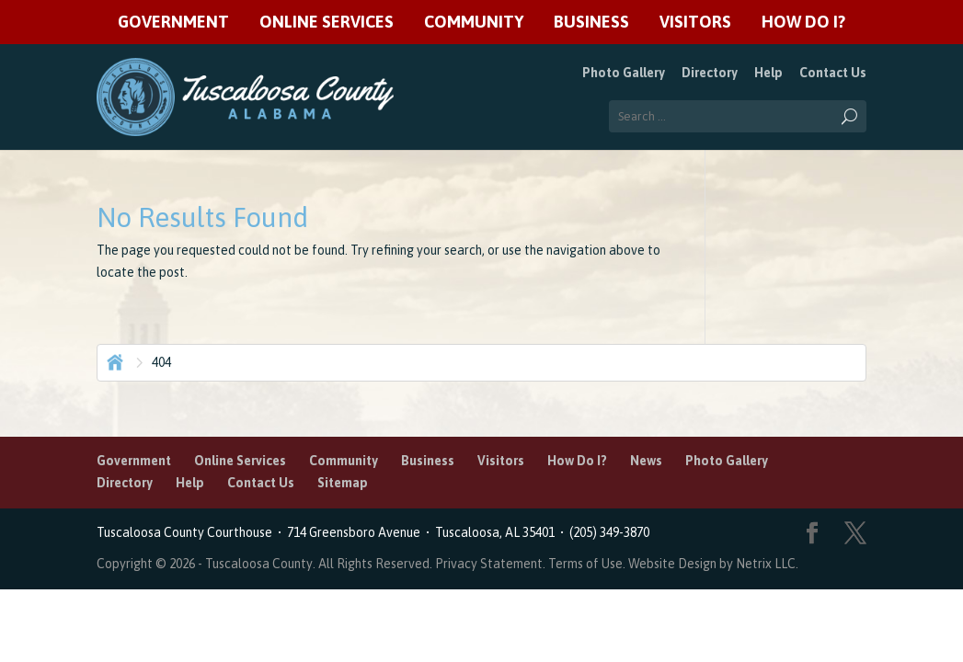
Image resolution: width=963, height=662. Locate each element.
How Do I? (803, 22)
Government (173, 22)
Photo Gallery (623, 72)
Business (591, 22)
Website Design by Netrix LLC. (713, 563)
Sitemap (342, 482)
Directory (710, 72)
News (646, 460)
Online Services (326, 22)
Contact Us (832, 72)
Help (768, 72)
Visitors (695, 22)
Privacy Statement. (490, 563)
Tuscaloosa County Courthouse (187, 532)
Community (473, 22)
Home (113, 360)
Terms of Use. (588, 563)
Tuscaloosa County (259, 563)
